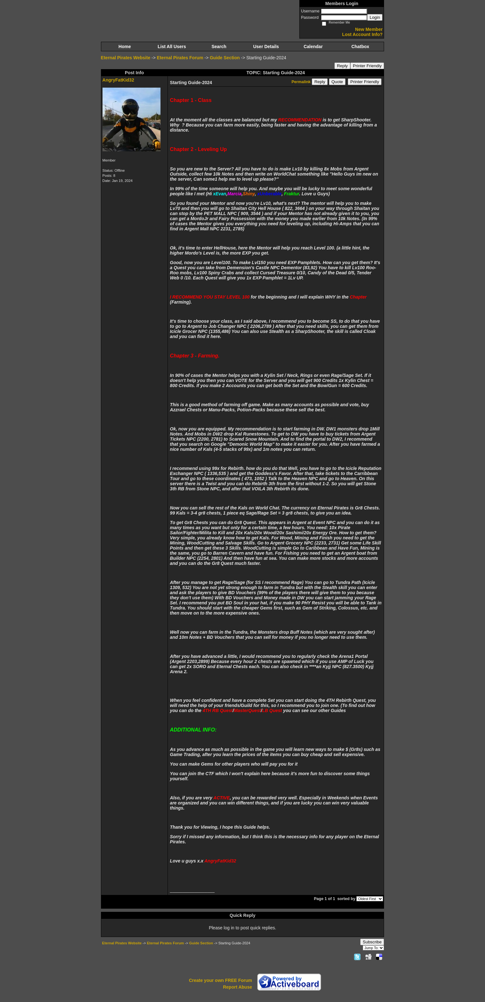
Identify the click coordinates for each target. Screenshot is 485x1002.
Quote (337, 81)
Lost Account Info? (362, 34)
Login (375, 17)
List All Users (172, 46)
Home (124, 46)
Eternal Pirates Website (125, 57)
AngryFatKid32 (118, 80)
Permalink (300, 82)
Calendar (313, 46)
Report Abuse (237, 987)
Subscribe (372, 942)
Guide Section (225, 57)
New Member (368, 29)
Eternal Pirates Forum (180, 57)
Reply (342, 65)
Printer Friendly (367, 65)
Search (218, 46)
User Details (266, 46)
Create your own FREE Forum (220, 980)
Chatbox (360, 46)
